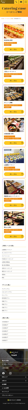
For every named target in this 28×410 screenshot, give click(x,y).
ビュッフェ (5, 295)
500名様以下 (5, 337)
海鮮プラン (5, 310)
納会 (3, 277)
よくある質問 (5, 388)
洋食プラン (5, 307)
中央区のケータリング (7, 259)
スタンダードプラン (7, 292)
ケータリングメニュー (7, 364)
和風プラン (5, 301)
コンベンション (6, 256)
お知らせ (4, 380)
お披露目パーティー (7, 249)
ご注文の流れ (5, 368)
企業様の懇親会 (6, 262)
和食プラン (5, 304)
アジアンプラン (6, 288)
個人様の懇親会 (6, 265)
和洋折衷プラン (6, 298)
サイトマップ (5, 391)
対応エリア (5, 377)
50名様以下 (5, 340)
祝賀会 (3, 274)
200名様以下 (5, 331)
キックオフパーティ (7, 252)
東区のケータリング (7, 271)
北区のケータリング (7, 268)
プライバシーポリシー (7, 395)
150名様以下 (5, 328)
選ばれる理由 (5, 360)
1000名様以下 (5, 321)
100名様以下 (5, 325)
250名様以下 (5, 334)
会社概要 (4, 384)
